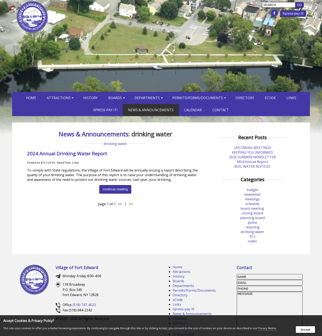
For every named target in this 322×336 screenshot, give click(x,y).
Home (31, 98)
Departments (148, 98)
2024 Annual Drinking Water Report (67, 153)
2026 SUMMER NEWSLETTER (252, 157)
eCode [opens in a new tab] (270, 98)
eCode (178, 299)
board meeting (252, 208)
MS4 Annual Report (252, 161)
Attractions (60, 98)
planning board (252, 217)
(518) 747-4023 (84, 304)
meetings (252, 199)
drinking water (115, 143)
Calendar (193, 110)
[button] (299, 5)
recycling (252, 227)
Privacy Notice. (267, 328)
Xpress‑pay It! (183, 309)
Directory (244, 98)
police (252, 222)
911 (252, 236)
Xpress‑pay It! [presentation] (293, 13)
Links (291, 98)
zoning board (252, 213)
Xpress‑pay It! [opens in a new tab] (105, 110)
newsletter (252, 194)
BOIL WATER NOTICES (252, 166)
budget (252, 189)
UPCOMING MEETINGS (252, 147)
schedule (252, 203)
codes (252, 241)
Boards (116, 98)
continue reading (115, 189)
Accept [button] (305, 329)
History (90, 98)
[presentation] (275, 13)
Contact (220, 110)
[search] (279, 5)
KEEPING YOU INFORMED (252, 152)
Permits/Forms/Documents (199, 98)
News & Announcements (151, 110)
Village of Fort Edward (77, 267)
